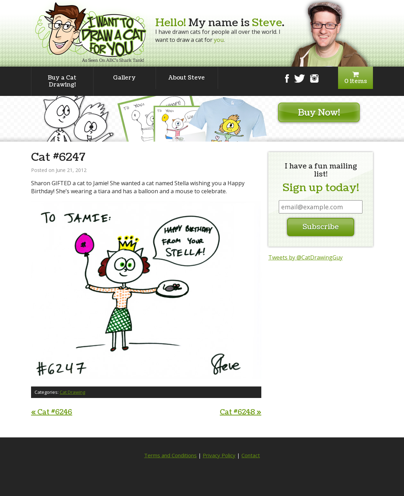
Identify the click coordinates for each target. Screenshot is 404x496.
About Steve (187, 78)
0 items (355, 78)
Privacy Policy (219, 455)
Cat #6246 (51, 412)
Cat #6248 (240, 412)
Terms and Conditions (170, 455)
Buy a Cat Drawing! (62, 81)
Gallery (124, 78)
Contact (250, 455)
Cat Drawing (72, 392)
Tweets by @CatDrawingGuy (305, 257)
